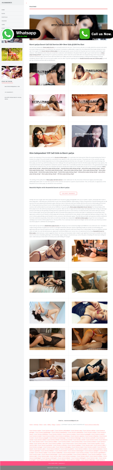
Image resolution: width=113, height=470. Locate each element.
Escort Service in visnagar (35, 447)
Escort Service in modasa (69, 434)
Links (45, 424)
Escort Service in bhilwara (47, 450)
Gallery (49, 424)
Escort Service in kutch (69, 452)
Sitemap (36, 424)
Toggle (26, 3)
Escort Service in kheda (53, 439)
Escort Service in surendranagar (58, 438)
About (40, 424)
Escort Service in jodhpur (55, 443)
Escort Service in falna (55, 456)
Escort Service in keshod (55, 434)
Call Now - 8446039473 (68, 193)
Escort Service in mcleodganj (63, 447)
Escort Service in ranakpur (73, 460)
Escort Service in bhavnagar (74, 438)
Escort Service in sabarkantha (75, 432)
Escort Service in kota (68, 443)
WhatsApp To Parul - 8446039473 (56, 467)
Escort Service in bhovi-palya (44, 460)
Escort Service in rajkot (48, 430)
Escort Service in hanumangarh (76, 450)
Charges (4, 20)
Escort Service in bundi (61, 450)
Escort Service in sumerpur (69, 456)
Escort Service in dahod (40, 439)
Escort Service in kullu (43, 456)
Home (3, 9)
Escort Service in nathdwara (63, 436)
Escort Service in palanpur (74, 445)
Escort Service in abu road (40, 443)
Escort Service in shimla (48, 436)
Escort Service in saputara (77, 436)
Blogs (53, 424)
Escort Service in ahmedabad (62, 430)
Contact (58, 424)
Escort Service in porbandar (45, 445)
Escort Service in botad (66, 439)
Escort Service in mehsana (60, 445)
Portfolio (4, 17)
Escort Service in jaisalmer (67, 449)
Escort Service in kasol (77, 447)
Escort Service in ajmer (35, 430)
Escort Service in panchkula (65, 454)
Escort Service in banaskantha (59, 432)
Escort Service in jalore (40, 449)
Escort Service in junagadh (41, 438)
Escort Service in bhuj (77, 441)
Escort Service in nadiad (41, 452)
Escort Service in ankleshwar (55, 452)
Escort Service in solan (49, 447)
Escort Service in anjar (35, 454)
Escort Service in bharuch (53, 449)
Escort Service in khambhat (41, 434)
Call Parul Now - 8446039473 (56, 463)
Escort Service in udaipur (51, 441)
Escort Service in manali (35, 436)
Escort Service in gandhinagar (43, 432)
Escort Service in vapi (76, 430)
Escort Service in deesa (64, 441)
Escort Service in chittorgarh (49, 458)
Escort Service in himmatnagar (49, 454)
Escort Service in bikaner (64, 458)
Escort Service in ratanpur (59, 460)
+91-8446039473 (7, 2)
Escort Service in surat (38, 441)
